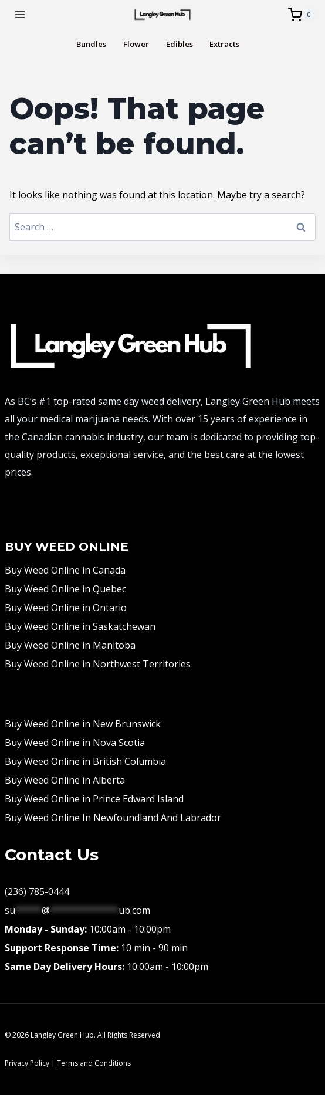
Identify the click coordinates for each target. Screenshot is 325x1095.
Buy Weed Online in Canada (65, 570)
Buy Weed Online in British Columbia (85, 761)
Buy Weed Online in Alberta (65, 780)
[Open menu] (20, 14)
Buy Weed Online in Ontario (66, 607)
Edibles (179, 44)
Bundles (91, 44)
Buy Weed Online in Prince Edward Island (94, 798)
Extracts (224, 44)
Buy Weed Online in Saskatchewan (80, 626)
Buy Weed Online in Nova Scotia (75, 742)
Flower (136, 44)
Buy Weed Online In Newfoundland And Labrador (113, 817)
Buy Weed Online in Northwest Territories (98, 663)
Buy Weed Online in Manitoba (70, 645)
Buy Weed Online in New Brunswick (83, 723)
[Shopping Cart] (302, 15)
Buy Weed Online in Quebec (65, 588)
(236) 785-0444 (37, 891)
